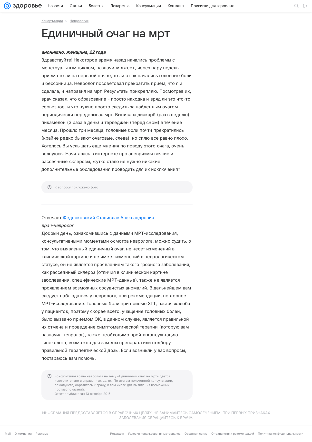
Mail (8, 433)
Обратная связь (196, 433)
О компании (23, 433)
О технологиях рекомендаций (232, 433)
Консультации (52, 21)
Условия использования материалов (154, 433)
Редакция (117, 433)
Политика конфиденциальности (280, 433)
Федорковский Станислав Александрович (108, 217)
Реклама (42, 433)
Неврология (79, 21)
